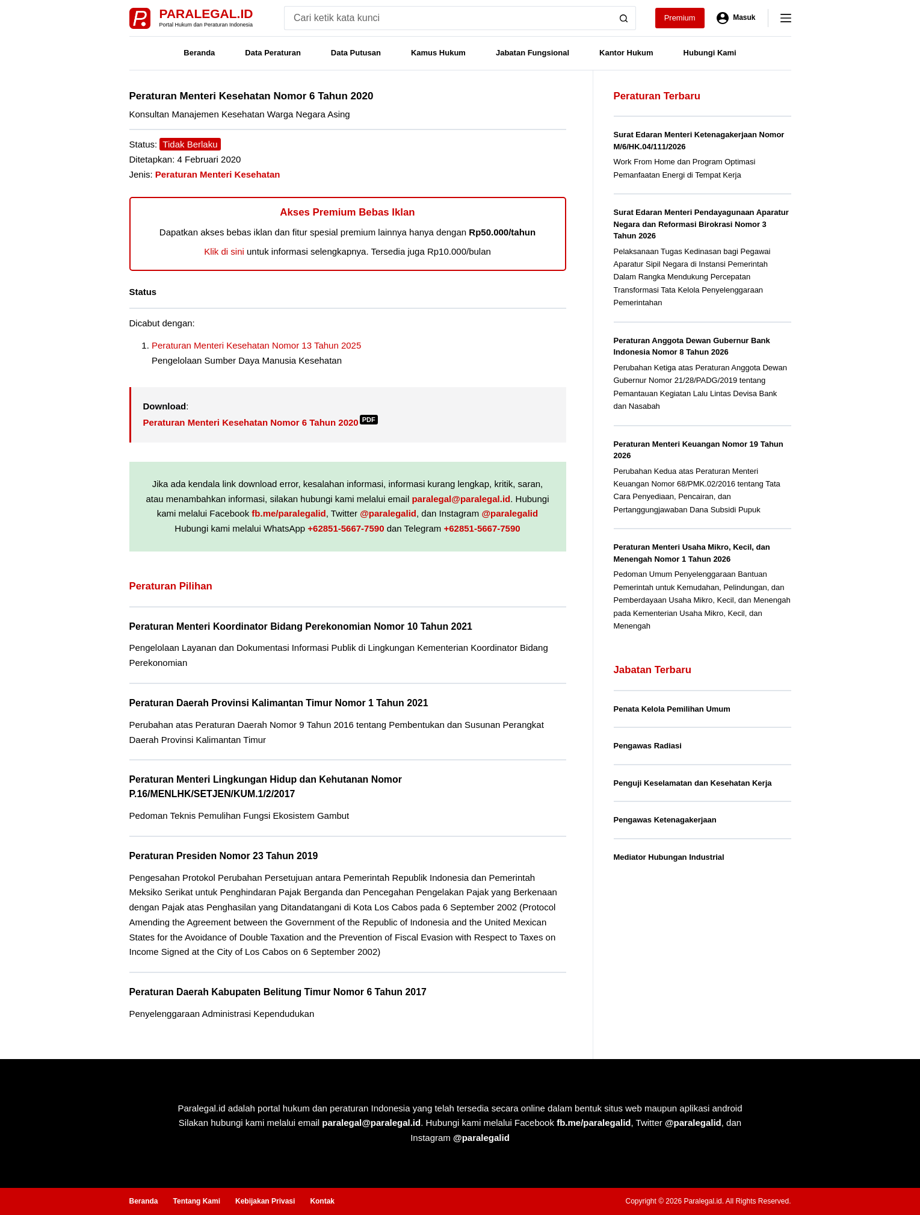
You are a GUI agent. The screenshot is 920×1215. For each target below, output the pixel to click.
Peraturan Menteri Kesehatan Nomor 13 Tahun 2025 (256, 345)
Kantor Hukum (626, 52)
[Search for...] (448, 18)
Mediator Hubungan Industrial (669, 857)
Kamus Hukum (438, 52)
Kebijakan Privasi (265, 1201)
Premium (680, 17)
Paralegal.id (206, 13)
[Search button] (624, 18)
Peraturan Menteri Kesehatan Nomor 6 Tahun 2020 (260, 422)
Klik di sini (224, 251)
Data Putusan (356, 52)
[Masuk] (736, 18)
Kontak (322, 1201)
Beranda (199, 52)
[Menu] (785, 18)
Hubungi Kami (710, 52)
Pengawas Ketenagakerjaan (665, 819)
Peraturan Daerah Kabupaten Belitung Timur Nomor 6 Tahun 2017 (278, 992)
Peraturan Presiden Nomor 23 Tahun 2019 (223, 856)
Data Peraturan (272, 52)
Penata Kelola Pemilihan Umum (672, 708)
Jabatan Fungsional (532, 52)
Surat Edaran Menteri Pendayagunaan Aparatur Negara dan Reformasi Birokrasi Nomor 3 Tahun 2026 (701, 224)
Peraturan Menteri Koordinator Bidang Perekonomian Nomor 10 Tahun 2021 (300, 626)
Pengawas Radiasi (648, 745)
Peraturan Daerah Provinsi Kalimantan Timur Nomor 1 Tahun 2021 (278, 703)
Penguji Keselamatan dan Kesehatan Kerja (693, 783)
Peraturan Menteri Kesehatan (217, 174)
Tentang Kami (196, 1201)
